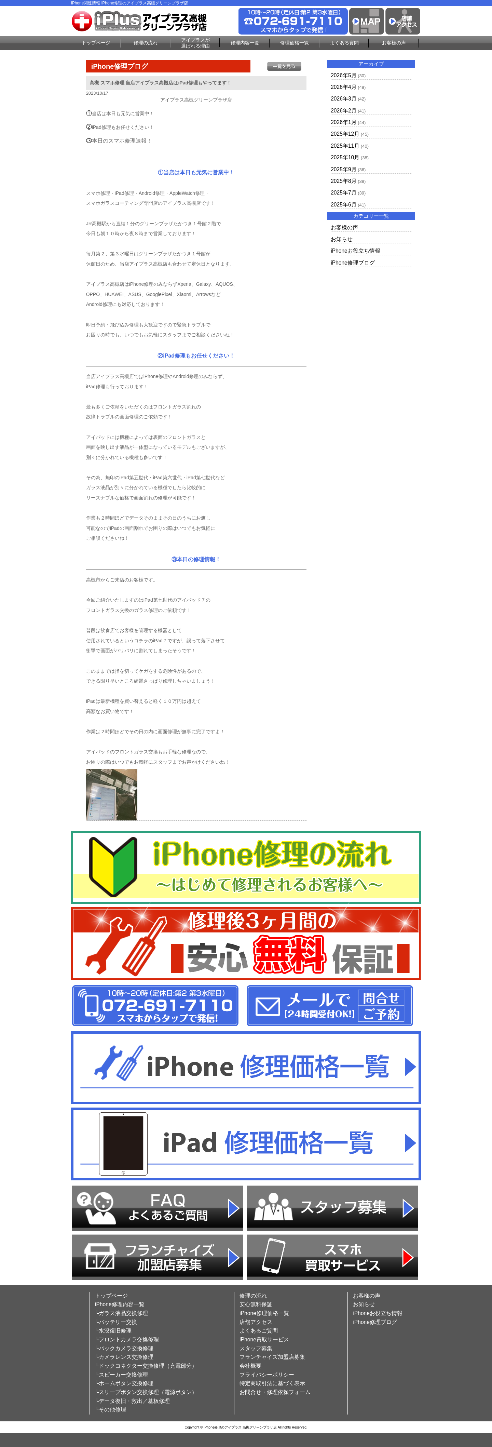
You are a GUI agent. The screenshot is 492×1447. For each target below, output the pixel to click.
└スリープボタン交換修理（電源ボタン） (146, 1392)
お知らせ (342, 239)
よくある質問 (344, 42)
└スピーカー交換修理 (121, 1375)
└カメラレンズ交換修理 (124, 1357)
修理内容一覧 (245, 42)
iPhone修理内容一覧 (120, 1304)
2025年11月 (345, 146)
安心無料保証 (256, 1304)
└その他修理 (110, 1409)
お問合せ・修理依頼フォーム (275, 1392)
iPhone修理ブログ (353, 263)
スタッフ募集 (256, 1348)
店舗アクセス (256, 1322)
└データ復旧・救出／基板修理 (132, 1401)
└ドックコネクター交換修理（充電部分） (146, 1366)
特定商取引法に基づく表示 (272, 1383)
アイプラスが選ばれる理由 (195, 43)
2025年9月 (343, 169)
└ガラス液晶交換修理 (121, 1313)
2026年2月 (343, 110)
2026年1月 (343, 122)
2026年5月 (343, 75)
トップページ (96, 42)
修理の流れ (146, 42)
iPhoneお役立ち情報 (355, 251)
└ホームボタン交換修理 (124, 1383)
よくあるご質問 (259, 1331)
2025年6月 (343, 204)
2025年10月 (345, 157)
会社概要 (250, 1366)
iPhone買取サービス (264, 1339)
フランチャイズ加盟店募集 (272, 1357)
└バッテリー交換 (116, 1322)
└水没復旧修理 (113, 1331)
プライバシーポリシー (267, 1375)
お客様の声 (394, 42)
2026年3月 (343, 99)
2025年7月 (343, 193)
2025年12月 (345, 134)
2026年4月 (343, 87)
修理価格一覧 (294, 42)
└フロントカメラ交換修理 (127, 1339)
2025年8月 (343, 181)
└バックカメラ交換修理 (124, 1348)
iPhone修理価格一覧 (264, 1313)
